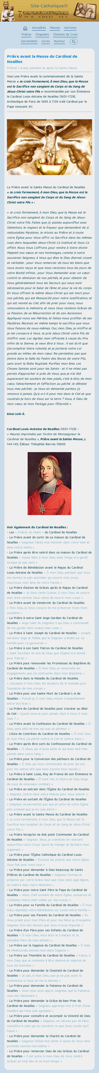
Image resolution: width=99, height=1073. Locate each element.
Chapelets (42, 35)
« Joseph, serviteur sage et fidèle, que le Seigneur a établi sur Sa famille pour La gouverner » (49, 638)
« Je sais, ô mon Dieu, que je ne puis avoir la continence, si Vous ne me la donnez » (44, 978)
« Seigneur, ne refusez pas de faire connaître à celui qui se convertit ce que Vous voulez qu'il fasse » (48, 1026)
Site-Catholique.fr (49, 6)
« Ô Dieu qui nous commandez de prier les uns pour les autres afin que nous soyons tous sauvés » (46, 767)
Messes (55, 28)
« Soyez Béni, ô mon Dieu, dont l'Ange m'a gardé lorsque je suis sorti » (47, 560)
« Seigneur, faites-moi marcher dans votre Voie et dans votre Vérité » (48, 545)
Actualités (39, 28)
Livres (45, 41)
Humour (59, 41)
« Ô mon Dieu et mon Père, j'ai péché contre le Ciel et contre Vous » (49, 736)
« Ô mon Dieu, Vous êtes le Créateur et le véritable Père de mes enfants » (43, 938)
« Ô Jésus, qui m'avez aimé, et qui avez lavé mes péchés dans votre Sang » (47, 751)
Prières (26, 35)
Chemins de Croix (65, 35)
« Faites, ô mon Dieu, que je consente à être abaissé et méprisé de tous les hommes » (49, 961)
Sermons (70, 28)
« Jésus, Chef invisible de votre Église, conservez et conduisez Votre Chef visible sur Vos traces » (49, 897)
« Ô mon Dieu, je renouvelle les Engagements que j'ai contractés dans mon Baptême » (45, 671)
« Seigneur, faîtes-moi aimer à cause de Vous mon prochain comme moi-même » (48, 1044)
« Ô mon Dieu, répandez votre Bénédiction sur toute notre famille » (49, 908)
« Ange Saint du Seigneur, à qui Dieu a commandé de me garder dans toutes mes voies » (48, 625)
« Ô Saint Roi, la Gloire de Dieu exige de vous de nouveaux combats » (47, 782)
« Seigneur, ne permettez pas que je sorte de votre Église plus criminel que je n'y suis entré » (47, 807)
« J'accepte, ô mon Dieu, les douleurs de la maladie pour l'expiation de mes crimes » (46, 686)
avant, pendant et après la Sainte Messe (49, 68)
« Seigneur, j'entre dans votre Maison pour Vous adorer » (47, 795)
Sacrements (29, 41)
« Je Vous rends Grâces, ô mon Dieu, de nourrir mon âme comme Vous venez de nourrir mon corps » (48, 595)
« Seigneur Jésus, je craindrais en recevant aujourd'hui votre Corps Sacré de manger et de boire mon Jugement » (48, 845)
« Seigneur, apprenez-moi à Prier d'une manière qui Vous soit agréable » (48, 1008)
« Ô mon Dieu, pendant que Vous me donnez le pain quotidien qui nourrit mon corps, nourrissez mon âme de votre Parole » (48, 578)
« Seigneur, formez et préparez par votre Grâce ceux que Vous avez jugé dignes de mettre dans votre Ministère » (48, 880)
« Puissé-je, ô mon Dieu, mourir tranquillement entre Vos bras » (46, 701)
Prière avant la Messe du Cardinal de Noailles (42, 59)
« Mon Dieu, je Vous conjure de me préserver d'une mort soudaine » (47, 610)
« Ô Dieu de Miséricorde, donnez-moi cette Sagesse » (48, 948)
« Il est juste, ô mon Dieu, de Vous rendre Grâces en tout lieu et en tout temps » (44, 1059)
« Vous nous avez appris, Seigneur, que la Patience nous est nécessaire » (48, 993)
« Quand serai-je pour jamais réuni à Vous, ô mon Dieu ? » (47, 716)
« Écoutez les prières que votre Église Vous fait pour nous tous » (48, 862)
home (25, 28)
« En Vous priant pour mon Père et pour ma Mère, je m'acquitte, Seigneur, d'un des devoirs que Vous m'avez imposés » (49, 921)
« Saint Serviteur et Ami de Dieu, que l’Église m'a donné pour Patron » (46, 656)
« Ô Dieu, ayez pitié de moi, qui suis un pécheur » (49, 726)
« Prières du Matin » (29, 533)
